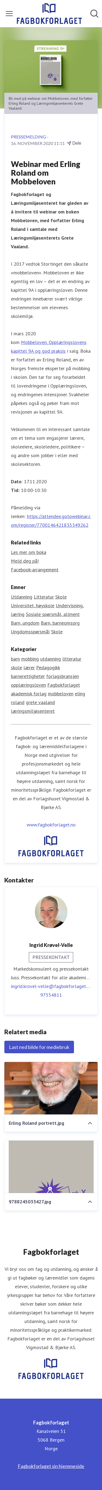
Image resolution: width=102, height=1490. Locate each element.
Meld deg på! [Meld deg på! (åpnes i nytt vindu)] (25, 561)
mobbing (30, 659)
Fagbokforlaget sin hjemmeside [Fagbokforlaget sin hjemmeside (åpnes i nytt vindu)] (51, 1466)
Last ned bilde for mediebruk (39, 1047)
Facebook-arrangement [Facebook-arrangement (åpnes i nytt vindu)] (34, 569)
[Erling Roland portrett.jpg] (51, 1088)
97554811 (51, 995)
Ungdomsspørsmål (30, 631)
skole (16, 667)
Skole (61, 597)
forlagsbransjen (62, 676)
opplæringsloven (28, 685)
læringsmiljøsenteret (33, 711)
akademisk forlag (29, 693)
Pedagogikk (48, 667)
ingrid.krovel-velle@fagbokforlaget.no (51, 986)
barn (15, 659)
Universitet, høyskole (32, 605)
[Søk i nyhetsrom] (94, 13)
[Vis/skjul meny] (9, 13)
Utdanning (21, 597)
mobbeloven (60, 693)
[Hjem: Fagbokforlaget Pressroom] (49, 13)
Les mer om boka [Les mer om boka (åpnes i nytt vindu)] (28, 552)
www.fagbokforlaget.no (51, 825)
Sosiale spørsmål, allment (53, 614)
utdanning (50, 659)
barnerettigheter (28, 676)
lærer (29, 667)
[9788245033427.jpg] (51, 1167)
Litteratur (44, 597)
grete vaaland (40, 702)
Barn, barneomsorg (60, 623)
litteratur (71, 659)
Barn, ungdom (25, 623)
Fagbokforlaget (63, 685)
